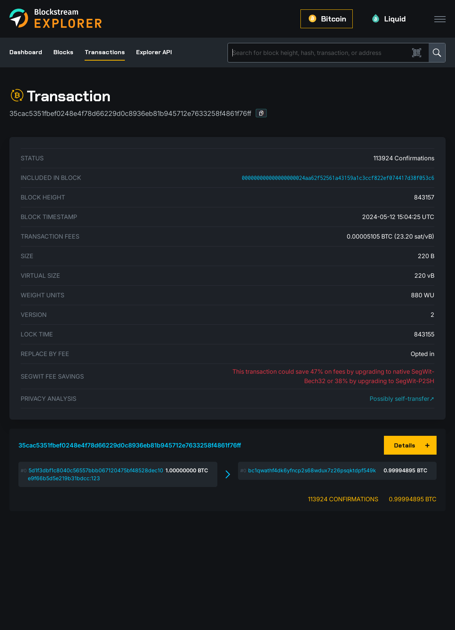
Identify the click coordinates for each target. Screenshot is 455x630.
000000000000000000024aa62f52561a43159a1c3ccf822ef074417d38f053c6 (338, 178)
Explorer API (154, 52)
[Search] (320, 52)
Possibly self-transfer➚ (402, 398)
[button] (261, 113)
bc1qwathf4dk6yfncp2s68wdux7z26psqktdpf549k (312, 470)
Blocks (63, 52)
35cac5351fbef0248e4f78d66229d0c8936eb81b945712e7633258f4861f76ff (129, 445)
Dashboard (25, 52)
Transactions (105, 52)
